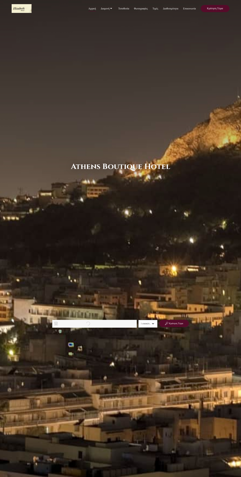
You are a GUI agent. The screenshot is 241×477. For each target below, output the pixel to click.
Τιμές (155, 8)
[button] (147, 324)
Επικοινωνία (189, 8)
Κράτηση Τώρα (215, 8)
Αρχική (92, 8)
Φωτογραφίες (141, 8)
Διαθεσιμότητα (170, 8)
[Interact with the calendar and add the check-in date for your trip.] (55, 323)
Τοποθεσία (123, 8)
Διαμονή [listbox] (107, 5)
